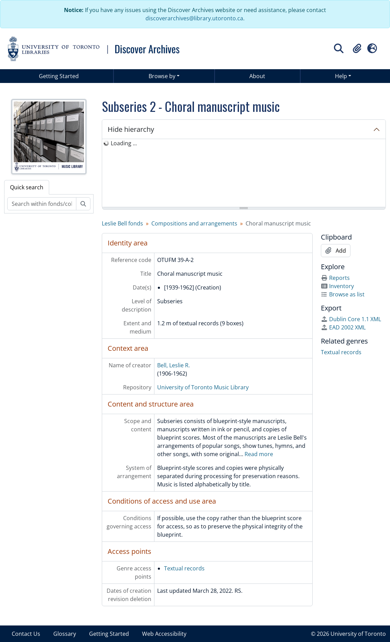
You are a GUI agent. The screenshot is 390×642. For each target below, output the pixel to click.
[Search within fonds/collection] (41, 203)
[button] (357, 48)
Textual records (184, 568)
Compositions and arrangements (194, 223)
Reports (335, 278)
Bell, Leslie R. (173, 365)
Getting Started (59, 76)
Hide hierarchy (131, 129)
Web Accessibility (164, 634)
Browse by (162, 76)
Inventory (337, 286)
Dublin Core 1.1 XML (351, 319)
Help (341, 76)
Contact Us (26, 634)
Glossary (64, 634)
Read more (259, 454)
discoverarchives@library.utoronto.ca (194, 18)
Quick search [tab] (26, 187)
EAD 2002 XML (343, 327)
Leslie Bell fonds (122, 223)
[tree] (244, 173)
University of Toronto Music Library (203, 387)
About (257, 76)
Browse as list (343, 294)
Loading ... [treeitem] (124, 143)
